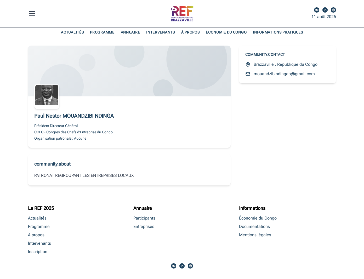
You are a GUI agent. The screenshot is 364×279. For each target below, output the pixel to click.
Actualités (72, 32)
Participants (144, 218)
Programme (102, 32)
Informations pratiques (278, 32)
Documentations (254, 226)
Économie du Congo (226, 32)
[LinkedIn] (325, 10)
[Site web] (333, 10)
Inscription (37, 251)
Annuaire (130, 32)
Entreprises (143, 226)
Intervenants (160, 32)
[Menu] (33, 13)
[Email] (316, 10)
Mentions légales (255, 234)
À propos (190, 32)
